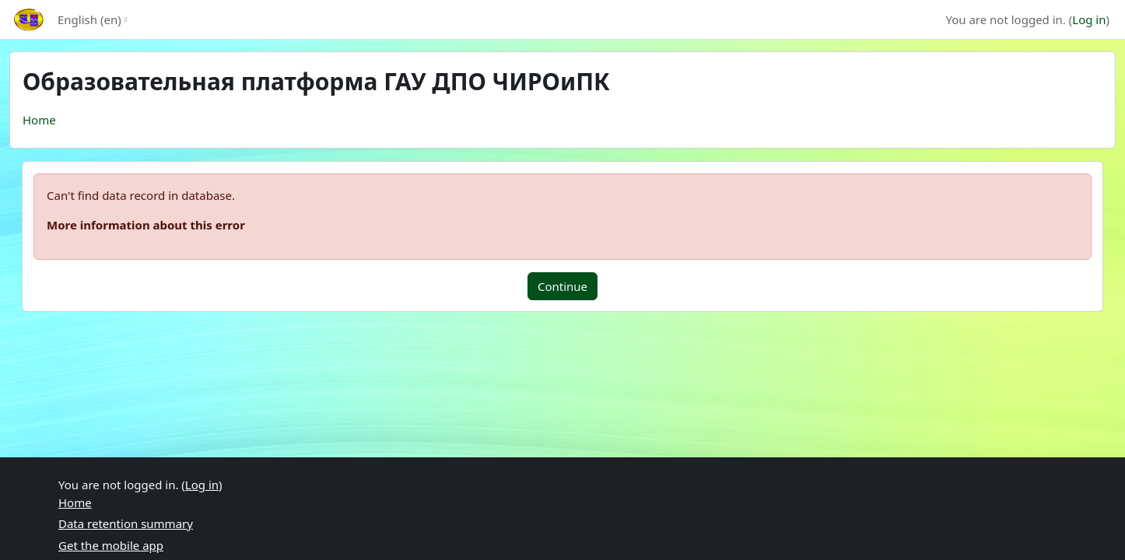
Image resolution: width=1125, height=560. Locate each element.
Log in (1089, 19)
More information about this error (146, 225)
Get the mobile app (110, 545)
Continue (562, 286)
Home (39, 120)
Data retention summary (125, 523)
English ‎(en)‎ (89, 19)
